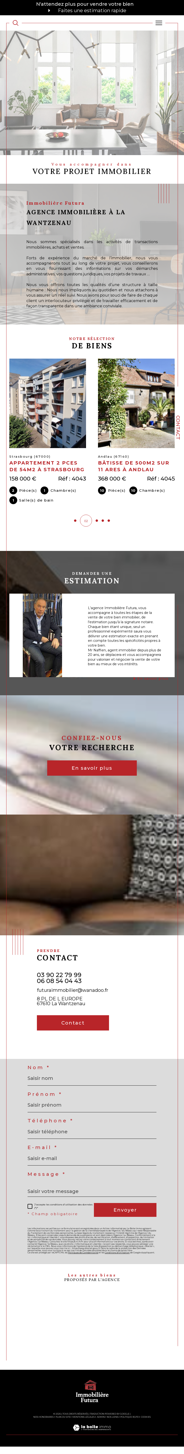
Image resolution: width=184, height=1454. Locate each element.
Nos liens (112, 1424)
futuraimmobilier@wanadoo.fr (72, 997)
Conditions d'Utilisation (117, 1260)
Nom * (39, 1074)
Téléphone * (51, 1128)
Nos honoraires (43, 1424)
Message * (47, 1181)
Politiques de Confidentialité (83, 1260)
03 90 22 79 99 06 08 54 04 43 (59, 985)
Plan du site (63, 1424)
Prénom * (45, 1101)
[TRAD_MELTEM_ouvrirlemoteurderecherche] (15, 23)
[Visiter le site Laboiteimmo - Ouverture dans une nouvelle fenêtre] (91, 1440)
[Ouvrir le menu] (159, 23)
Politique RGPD (129, 1424)
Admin (101, 1424)
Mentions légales (83, 1424)
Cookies (146, 1424)
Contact (178, 427)
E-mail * (43, 1154)
